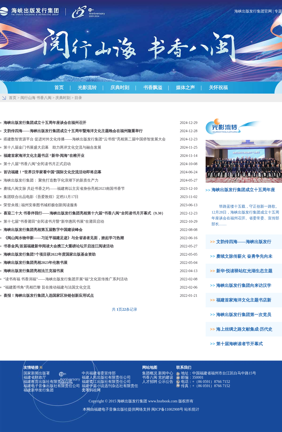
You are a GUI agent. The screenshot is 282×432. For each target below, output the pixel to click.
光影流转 (87, 87)
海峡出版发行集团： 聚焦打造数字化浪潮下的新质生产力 (51, 180)
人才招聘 (149, 382)
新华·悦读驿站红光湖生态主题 (244, 271)
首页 (59, 87)
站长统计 (191, 409)
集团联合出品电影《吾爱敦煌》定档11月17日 (41, 197)
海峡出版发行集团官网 (253, 11)
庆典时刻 (119, 87)
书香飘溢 (152, 87)
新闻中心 (165, 373)
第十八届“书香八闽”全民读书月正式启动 (37, 164)
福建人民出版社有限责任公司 (106, 377)
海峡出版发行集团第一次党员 (243, 314)
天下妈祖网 (91, 390)
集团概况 (149, 373)
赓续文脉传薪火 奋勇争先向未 (244, 256)
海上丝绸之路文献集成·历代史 (244, 329)
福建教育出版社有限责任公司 (48, 382)
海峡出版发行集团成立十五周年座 (243, 189)
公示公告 (165, 382)
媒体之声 (185, 87)
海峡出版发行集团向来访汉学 (243, 285)
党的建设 (165, 377)
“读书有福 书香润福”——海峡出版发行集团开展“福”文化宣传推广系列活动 (66, 279)
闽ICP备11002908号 (167, 409)
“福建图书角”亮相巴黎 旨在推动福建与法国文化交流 (47, 287)
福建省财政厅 (35, 377)
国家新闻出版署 (37, 373)
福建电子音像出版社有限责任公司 (52, 386)
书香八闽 (149, 377)
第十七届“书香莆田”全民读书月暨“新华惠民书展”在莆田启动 (54, 221)
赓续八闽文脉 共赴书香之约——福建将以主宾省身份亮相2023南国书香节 (64, 188)
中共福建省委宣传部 (99, 373)
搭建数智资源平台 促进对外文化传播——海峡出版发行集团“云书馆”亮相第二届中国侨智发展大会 (85, 139)
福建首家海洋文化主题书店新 (243, 300)
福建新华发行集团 (39, 390)
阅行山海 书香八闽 (35, 98)
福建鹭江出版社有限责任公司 (106, 382)
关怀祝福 (218, 87)
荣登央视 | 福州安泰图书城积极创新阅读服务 (41, 205)
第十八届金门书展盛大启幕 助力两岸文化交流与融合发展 (52, 147)
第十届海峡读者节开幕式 (239, 343)
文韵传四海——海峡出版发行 (243, 241)
